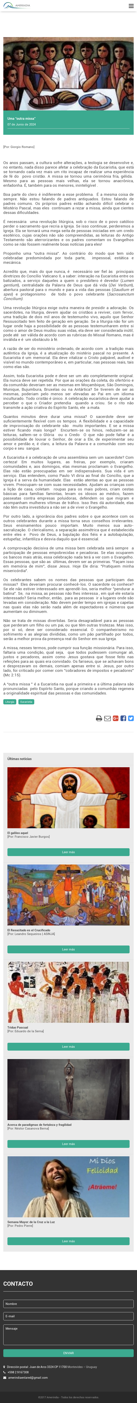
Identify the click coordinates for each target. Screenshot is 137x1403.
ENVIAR (68, 1353)
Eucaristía (26, 701)
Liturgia (9, 701)
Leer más (68, 852)
